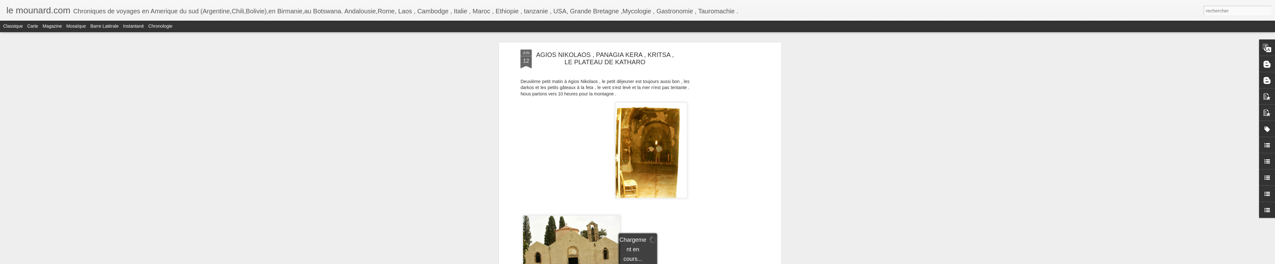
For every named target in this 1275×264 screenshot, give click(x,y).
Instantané (133, 26)
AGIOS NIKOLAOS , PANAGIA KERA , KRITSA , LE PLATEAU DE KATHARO (605, 58)
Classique (13, 26)
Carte (32, 26)
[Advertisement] (724, 149)
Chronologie (160, 26)
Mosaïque (76, 26)
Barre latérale (104, 26)
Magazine (52, 26)
